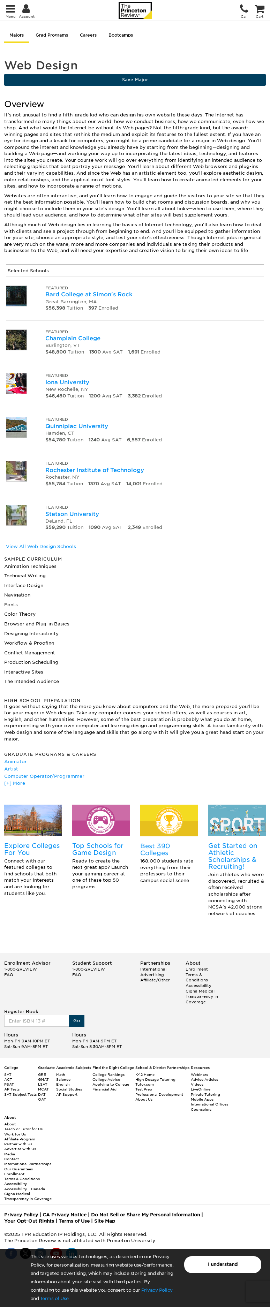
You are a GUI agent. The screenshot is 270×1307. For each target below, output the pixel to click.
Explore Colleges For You (32, 849)
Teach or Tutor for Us (23, 1129)
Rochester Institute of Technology (94, 470)
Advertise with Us (20, 1149)
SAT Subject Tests (20, 1094)
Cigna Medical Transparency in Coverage (202, 996)
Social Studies (69, 1089)
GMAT (43, 1079)
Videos (197, 1084)
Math (60, 1074)
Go (76, 1020)
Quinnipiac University (76, 426)
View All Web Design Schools (41, 546)
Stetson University (72, 514)
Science (63, 1079)
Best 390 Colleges (155, 849)
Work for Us (15, 1134)
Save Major (135, 79)
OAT (42, 1099)
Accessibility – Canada (24, 1189)
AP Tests (12, 1089)
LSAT (42, 1084)
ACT (8, 1079)
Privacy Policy (157, 1290)
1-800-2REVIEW (20, 969)
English (63, 1084)
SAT (8, 1074)
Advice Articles (204, 1079)
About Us (143, 1099)
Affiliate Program (19, 1139)
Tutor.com (144, 1084)
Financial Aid (104, 1089)
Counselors (201, 1109)
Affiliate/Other (155, 980)
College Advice (106, 1079)
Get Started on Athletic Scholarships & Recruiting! (232, 856)
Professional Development (159, 1094)
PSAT (9, 1084)
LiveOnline (200, 1089)
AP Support (66, 1094)
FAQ (8, 974)
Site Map (104, 1221)
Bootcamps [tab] (120, 35)
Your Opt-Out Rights (29, 1221)
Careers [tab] (88, 35)
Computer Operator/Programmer (44, 776)
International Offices (209, 1104)
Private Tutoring (205, 1094)
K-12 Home (145, 1074)
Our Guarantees (18, 1169)
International (153, 969)
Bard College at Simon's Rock (89, 294)
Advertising (152, 974)
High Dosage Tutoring (155, 1079)
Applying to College (110, 1084)
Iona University (67, 382)
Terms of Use (54, 1298)
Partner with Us (18, 1144)
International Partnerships (27, 1164)
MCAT (43, 1089)
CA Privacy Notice (65, 1214)
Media (9, 1154)
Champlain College (72, 338)
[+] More (14, 783)
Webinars (199, 1074)
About (10, 1124)
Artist (11, 769)
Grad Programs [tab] (52, 35)
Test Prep (143, 1089)
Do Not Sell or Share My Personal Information (145, 1214)
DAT (42, 1094)
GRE (42, 1074)
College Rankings (108, 1074)
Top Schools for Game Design (97, 849)
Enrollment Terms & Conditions (197, 974)
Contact (11, 1159)
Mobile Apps (202, 1099)
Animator (15, 761)
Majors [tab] (16, 35)
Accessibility (198, 985)
